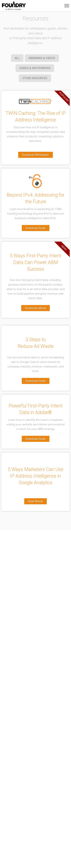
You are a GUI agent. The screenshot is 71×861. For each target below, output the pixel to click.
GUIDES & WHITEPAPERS (34, 68)
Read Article (35, 501)
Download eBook (35, 308)
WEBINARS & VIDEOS (42, 58)
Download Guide (36, 228)
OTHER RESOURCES (35, 78)
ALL (17, 58)
